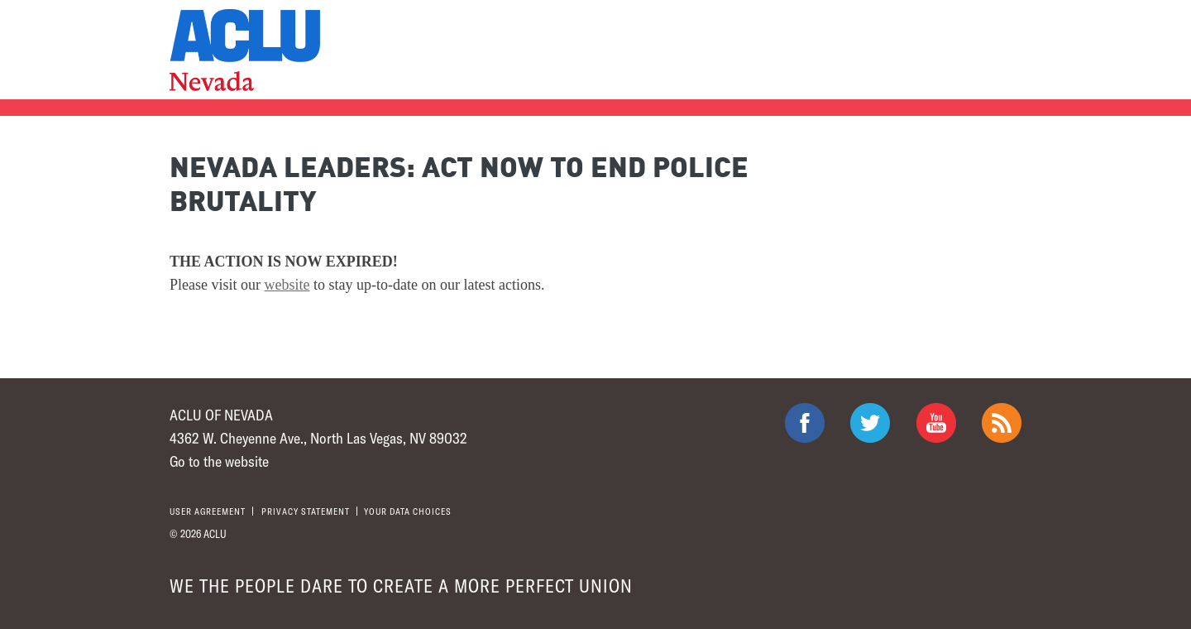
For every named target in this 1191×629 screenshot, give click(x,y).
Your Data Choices (408, 511)
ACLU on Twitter (870, 423)
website (287, 284)
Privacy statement (305, 511)
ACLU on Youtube (936, 423)
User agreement (208, 511)
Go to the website (219, 461)
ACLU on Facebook (805, 423)
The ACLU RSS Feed (1001, 423)
